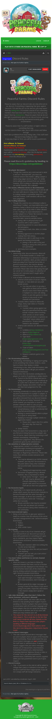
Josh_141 (15, 683)
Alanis (10, 683)
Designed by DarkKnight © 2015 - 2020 (26, 717)
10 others (24, 683)
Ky (11, 69)
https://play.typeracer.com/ (32, 339)
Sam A (6, 683)
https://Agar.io (33, 332)
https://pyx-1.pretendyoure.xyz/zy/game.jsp (33, 344)
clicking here (15, 110)
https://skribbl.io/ (37, 330)
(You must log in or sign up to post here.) (38, 689)
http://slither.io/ (35, 334)
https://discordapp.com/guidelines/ (26, 164)
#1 (48, 679)
